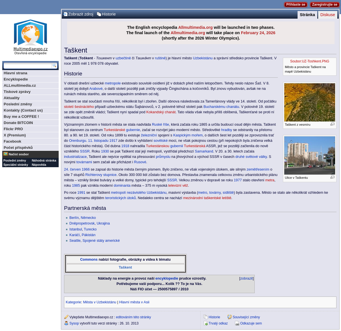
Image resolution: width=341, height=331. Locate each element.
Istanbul (75, 229)
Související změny (246, 317)
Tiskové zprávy (17, 92)
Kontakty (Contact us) (23, 110)
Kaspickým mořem (188, 135)
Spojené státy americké (101, 241)
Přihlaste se (295, 4)
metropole (113, 83)
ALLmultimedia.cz (20, 85)
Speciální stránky (15, 164)
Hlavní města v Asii (134, 302)
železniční (149, 135)
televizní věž (178, 186)
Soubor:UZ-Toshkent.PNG (309, 61)
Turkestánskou (157, 146)
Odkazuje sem (251, 323)
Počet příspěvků (18, 147)
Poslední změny (18, 104)
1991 (81, 193)
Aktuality (11, 98)
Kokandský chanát (161, 112)
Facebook (12, 141)
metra (269, 180)
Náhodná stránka (44, 160)
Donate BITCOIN (18, 123)
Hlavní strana (15, 73)
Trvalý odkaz (218, 323)
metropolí (118, 193)
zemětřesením (258, 169)
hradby (226, 130)
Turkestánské (114, 130)
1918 (125, 146)
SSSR (85, 151)
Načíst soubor (19, 154)
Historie (109, 14)
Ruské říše (160, 125)
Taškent (125, 267)
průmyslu (163, 157)
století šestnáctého (79, 107)
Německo (88, 218)
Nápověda (39, 164)
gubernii (176, 146)
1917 (113, 141)
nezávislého (136, 193)
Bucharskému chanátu (221, 107)
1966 (86, 169)
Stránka (307, 14)
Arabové (96, 89)
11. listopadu (98, 141)
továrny (215, 193)
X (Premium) (15, 135)
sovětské (160, 141)
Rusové (140, 162)
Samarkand (204, 151)
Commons (89, 260)
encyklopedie (166, 278)
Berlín (74, 218)
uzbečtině (123, 58)
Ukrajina (103, 223)
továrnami (84, 162)
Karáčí (74, 235)
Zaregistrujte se (324, 4)
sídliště (228, 193)
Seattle (75, 241)
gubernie (133, 130)
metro (202, 193)
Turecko (90, 229)
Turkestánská (194, 146)
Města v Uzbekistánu (99, 302)
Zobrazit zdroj (80, 14)
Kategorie (73, 302)
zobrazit (246, 278)
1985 (76, 186)
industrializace (75, 157)
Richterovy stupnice (100, 175)
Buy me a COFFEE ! (21, 116)
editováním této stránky (133, 317)
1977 (238, 180)
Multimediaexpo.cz (30, 36)
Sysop (74, 323)
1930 (105, 151)
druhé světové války (251, 157)
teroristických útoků (120, 198)
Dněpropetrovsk (82, 223)
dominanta (122, 186)
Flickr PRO (13, 129)
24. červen (72, 169)
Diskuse (327, 14)
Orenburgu (77, 141)
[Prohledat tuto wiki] (28, 65)
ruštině (160, 58)
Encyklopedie (16, 79)
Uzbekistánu (203, 58)
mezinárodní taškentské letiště (207, 198)
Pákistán (89, 235)
